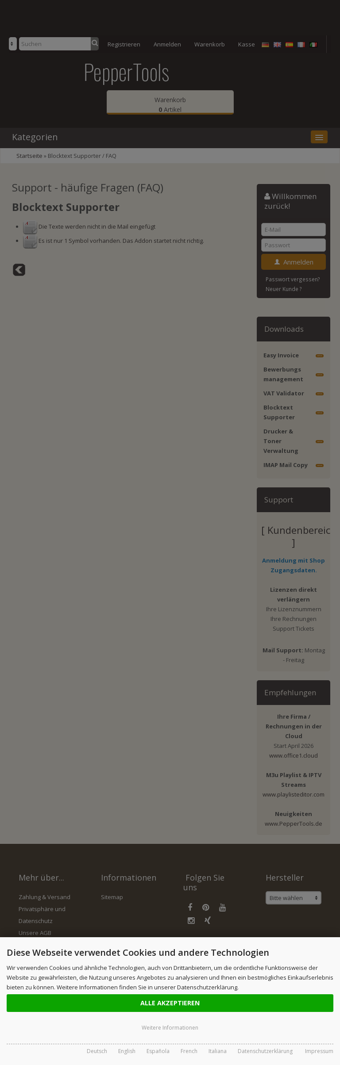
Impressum (319, 1051)
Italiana (218, 1051)
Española (158, 1051)
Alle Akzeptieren (170, 1003)
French (189, 1051)
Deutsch (97, 1051)
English (126, 1051)
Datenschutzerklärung (265, 1051)
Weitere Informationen (170, 1027)
